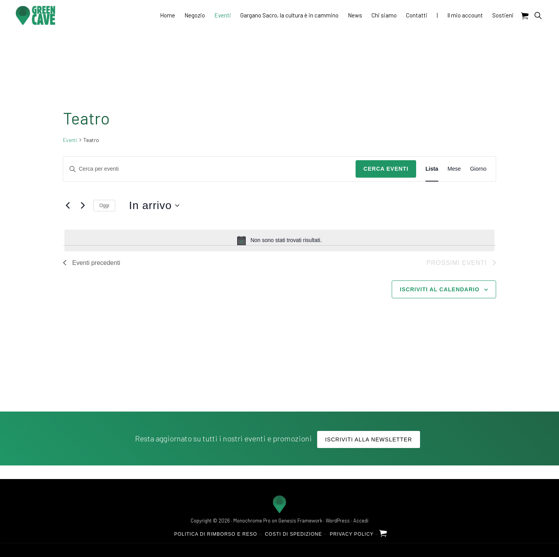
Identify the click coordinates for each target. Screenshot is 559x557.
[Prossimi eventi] (82, 205)
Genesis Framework (300, 520)
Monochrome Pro (252, 520)
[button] (537, 15)
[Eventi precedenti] (67, 205)
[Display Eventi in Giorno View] (478, 169)
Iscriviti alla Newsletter (368, 439)
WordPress (338, 520)
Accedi (360, 520)
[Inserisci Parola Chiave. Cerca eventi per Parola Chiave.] (209, 169)
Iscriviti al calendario (439, 289)
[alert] (279, 240)
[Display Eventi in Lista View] (431, 169)
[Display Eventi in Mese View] (454, 169)
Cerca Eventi (385, 169)
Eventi (70, 140)
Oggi (104, 205)
